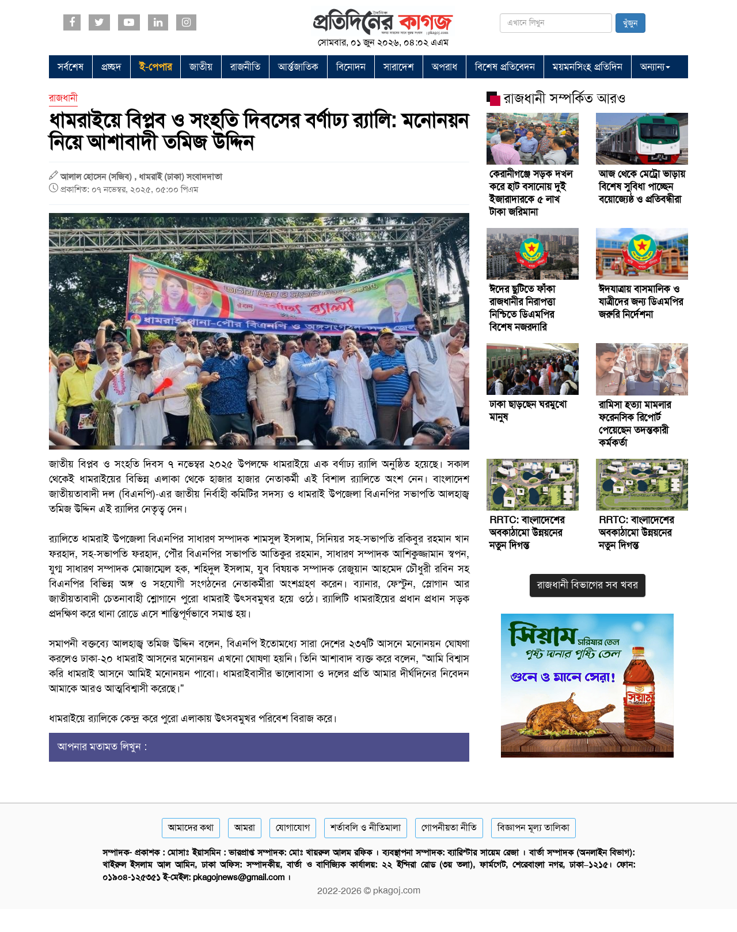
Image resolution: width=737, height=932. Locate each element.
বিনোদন (351, 66)
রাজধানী (63, 98)
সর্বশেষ (70, 66)
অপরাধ (444, 66)
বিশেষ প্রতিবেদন (505, 66)
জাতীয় (200, 66)
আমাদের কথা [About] (191, 827)
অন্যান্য (655, 66)
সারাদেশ (398, 66)
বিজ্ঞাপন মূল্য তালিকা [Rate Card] (533, 827)
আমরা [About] (244, 827)
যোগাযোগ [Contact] (293, 827)
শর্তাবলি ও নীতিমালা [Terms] (365, 827)
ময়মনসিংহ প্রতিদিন (587, 66)
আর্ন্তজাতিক (298, 66)
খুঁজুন (630, 23)
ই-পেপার (155, 66)
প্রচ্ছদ (111, 66)
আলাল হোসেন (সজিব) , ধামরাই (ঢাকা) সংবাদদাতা (141, 176)
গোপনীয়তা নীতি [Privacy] (449, 827)
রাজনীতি (245, 66)
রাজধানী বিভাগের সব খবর (587, 585)
